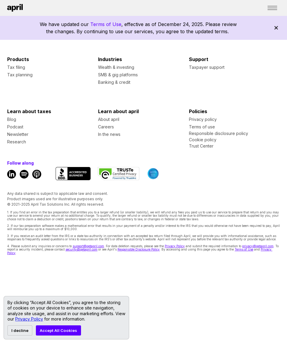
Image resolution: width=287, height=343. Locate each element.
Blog (11, 119)
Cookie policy (202, 139)
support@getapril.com (88, 246)
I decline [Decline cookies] (19, 330)
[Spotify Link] (24, 174)
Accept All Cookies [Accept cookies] (58, 330)
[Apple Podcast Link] (36, 174)
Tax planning (20, 74)
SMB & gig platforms (118, 74)
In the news (109, 134)
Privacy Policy (175, 246)
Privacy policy (203, 119)
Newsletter (17, 134)
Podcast (15, 126)
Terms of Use (105, 24)
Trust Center (201, 146)
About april (108, 119)
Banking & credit (114, 82)
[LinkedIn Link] (11, 174)
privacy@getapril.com (258, 246)
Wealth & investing (116, 67)
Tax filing (16, 67)
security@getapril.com (81, 249)
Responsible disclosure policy (218, 133)
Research (16, 141)
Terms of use (202, 126)
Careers (106, 126)
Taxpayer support (207, 67)
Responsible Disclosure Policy (138, 249)
